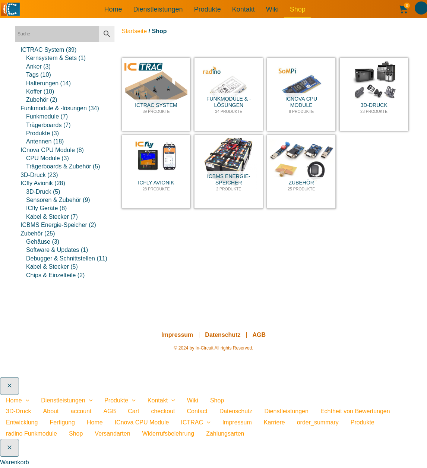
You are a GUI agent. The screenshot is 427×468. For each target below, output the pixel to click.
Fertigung (62, 422)
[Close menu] (9, 386)
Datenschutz (222, 335)
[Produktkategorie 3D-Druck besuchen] (374, 94)
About (51, 411)
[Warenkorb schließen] (9, 448)
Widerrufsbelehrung (168, 433)
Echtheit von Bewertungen (355, 411)
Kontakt (243, 9)
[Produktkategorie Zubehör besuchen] (301, 171)
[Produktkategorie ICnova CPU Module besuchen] (301, 94)
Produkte (207, 9)
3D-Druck (18, 411)
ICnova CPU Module (142, 422)
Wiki (272, 9)
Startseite (134, 31)
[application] (25, 400)
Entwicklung (22, 422)
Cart (133, 411)
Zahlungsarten (225, 433)
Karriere (274, 422)
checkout (163, 411)
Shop (298, 9)
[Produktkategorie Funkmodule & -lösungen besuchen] (228, 94)
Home (113, 9)
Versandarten (112, 433)
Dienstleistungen (158, 9)
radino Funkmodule (31, 433)
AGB (259, 335)
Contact (197, 411)
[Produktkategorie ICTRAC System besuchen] (156, 94)
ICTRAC (196, 422)
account (80, 411)
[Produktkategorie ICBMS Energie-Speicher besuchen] (228, 171)
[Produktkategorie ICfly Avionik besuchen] (156, 171)
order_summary (318, 422)
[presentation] (207, 422)
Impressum (177, 335)
